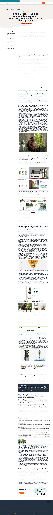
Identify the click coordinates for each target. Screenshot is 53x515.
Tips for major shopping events (10, 38)
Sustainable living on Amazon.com (10, 31)
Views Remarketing (26, 313)
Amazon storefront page (32, 197)
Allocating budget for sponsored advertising (10, 42)
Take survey (21, 492)
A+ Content (43, 161)
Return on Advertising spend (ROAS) (38, 345)
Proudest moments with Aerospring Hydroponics (11, 48)
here (29, 38)
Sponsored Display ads (31, 279)
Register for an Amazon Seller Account (26, 23)
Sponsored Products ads (30, 277)
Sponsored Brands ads (30, 281)
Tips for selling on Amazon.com (10, 45)
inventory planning (24, 244)
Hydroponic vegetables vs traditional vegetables (11, 34)
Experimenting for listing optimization (11, 37)
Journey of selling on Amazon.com (11, 35)
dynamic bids (20, 347)
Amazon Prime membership (40, 249)
